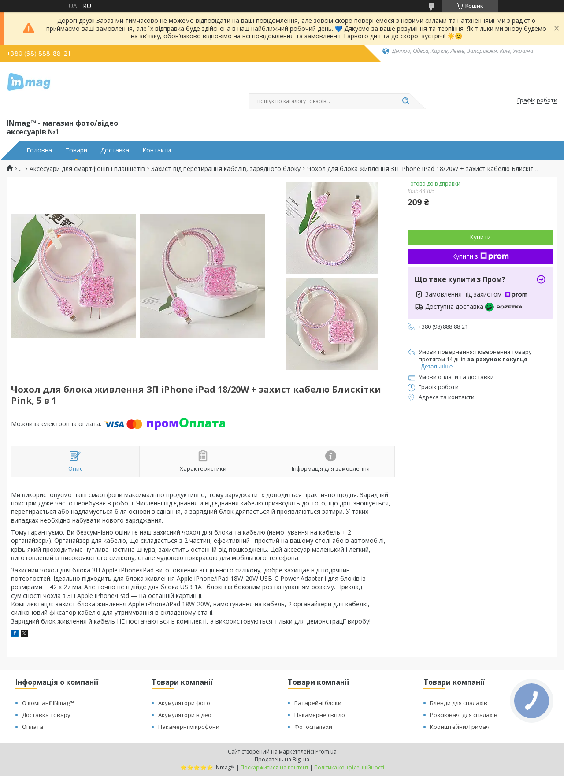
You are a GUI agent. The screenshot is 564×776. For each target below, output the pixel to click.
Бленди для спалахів (458, 703)
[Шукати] (405, 101)
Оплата (32, 727)
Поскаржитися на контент (274, 767)
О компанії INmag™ (48, 703)
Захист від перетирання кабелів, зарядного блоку (226, 169)
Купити (480, 237)
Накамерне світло (319, 715)
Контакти (156, 150)
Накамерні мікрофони (188, 727)
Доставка (114, 150)
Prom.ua (326, 751)
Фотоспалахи (313, 727)
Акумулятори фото (184, 703)
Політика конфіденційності (349, 767)
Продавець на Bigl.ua (282, 759)
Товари (76, 150)
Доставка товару (46, 715)
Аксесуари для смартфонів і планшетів (87, 169)
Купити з (480, 256)
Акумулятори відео (185, 715)
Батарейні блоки (317, 703)
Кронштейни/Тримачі (460, 727)
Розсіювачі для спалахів (463, 715)
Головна (39, 150)
